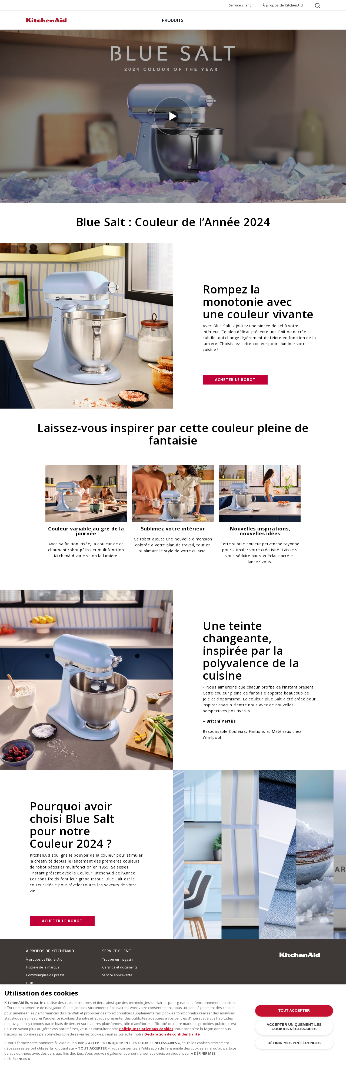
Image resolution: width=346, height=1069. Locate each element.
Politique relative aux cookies (146, 1032)
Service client (240, 5)
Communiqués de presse (45, 975)
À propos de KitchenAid (283, 5)
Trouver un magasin (117, 959)
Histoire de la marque (42, 967)
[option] (86, 514)
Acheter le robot (235, 379)
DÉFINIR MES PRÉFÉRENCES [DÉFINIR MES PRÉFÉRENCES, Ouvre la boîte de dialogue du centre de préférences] (294, 1046)
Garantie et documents (119, 967)
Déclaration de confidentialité (172, 1037)
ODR (29, 983)
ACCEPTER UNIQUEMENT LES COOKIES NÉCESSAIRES (294, 1030)
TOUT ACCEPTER (294, 1014)
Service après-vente (117, 975)
